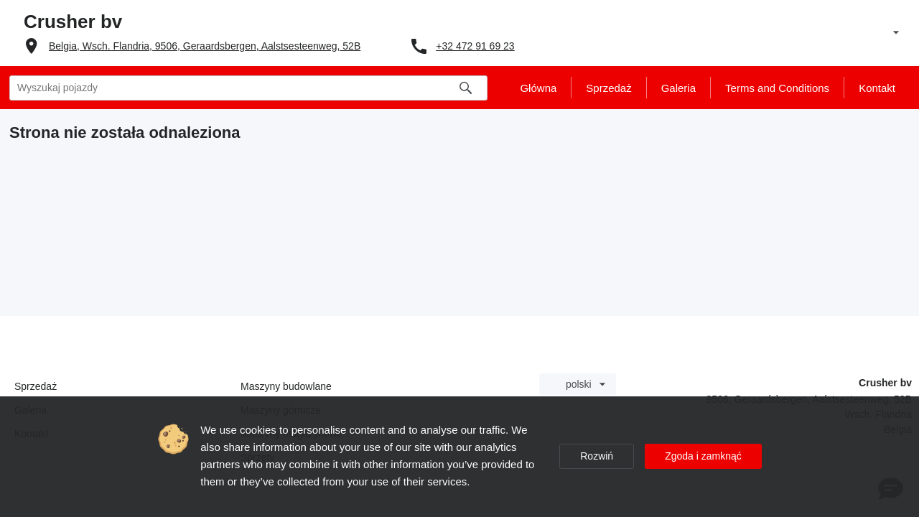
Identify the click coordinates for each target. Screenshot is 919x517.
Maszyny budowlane (286, 386)
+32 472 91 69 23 (475, 46)
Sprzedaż (35, 386)
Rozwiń (596, 456)
